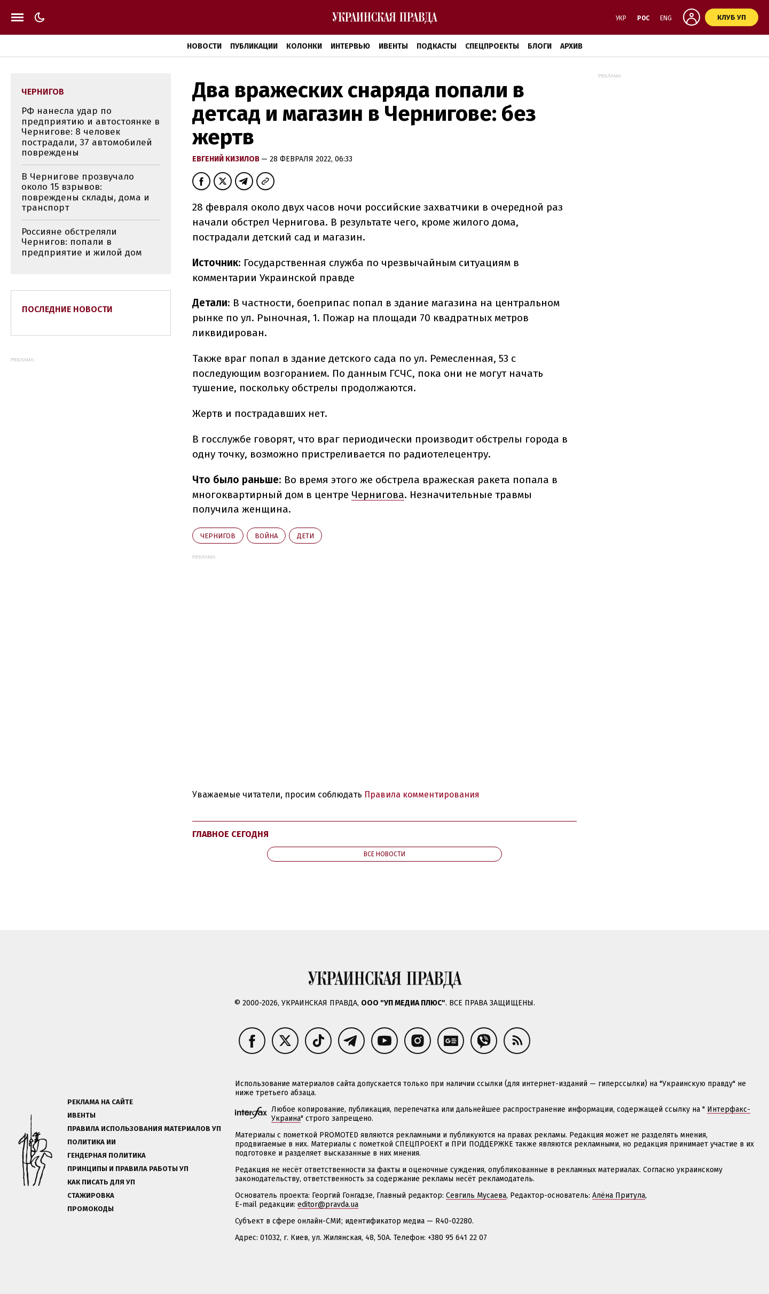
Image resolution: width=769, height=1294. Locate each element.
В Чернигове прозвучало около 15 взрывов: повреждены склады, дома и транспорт (85, 192)
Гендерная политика (106, 1155)
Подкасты (437, 46)
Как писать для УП (101, 1182)
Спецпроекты (492, 46)
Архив (571, 46)
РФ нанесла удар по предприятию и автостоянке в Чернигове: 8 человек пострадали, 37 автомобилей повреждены (90, 131)
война (266, 536)
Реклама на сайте (100, 1102)
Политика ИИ (91, 1142)
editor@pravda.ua (327, 1204)
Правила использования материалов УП (144, 1129)
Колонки (304, 46)
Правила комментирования (422, 794)
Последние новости (67, 309)
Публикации (254, 46)
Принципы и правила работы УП (128, 1169)
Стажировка (90, 1195)
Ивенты (393, 46)
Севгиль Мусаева (476, 1195)
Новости (204, 46)
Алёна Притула (618, 1195)
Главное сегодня (230, 834)
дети (305, 536)
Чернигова (377, 495)
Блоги (540, 46)
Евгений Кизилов (226, 159)
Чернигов (218, 536)
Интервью (350, 46)
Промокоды (90, 1209)
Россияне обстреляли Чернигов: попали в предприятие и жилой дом (81, 242)
